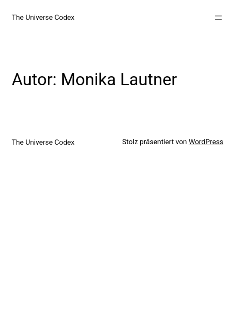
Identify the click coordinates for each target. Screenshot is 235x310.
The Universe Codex (43, 17)
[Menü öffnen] (218, 17)
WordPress (206, 142)
